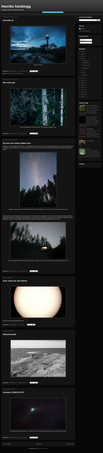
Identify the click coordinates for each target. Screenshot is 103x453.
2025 (82, 54)
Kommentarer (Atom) (42, 448)
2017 (82, 90)
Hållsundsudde (9, 334)
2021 (82, 80)
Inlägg (82, 40)
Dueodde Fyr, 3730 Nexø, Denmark (14, 73)
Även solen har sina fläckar (15, 281)
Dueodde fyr (8, 20)
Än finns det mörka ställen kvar (17, 143)
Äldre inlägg (70, 444)
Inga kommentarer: (23, 71)
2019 (82, 85)
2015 (82, 94)
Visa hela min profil (84, 31)
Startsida (38, 444)
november (85, 60)
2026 (82, 51)
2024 (82, 56)
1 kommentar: (21, 324)
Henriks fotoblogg (16, 6)
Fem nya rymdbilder (91, 117)
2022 (82, 78)
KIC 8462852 (89, 129)
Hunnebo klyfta (90, 141)
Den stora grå (9, 83)
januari (84, 75)
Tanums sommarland (91, 105)
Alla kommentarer (85, 42)
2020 (82, 83)
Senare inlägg (7, 444)
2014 (82, 97)
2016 (82, 92)
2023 (82, 58)
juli (83, 70)
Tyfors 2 (88, 149)
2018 (82, 87)
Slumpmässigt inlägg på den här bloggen (52, 12)
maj (83, 72)
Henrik (83, 28)
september (85, 68)
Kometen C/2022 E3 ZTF (13, 392)
